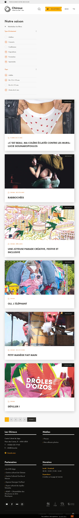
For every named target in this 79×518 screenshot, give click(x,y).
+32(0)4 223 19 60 (13, 445)
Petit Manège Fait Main (22, 355)
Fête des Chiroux (47, 28)
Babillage (45, 46)
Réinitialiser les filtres (13, 27)
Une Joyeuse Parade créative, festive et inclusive (33, 250)
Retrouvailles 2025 (48, 89)
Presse (46, 438)
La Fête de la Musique (49, 33)
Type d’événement (10, 31)
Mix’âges (45, 41)
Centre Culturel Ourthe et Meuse (15, 477)
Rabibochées (16, 197)
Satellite (44, 50)
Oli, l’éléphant (17, 303)
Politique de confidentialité (56, 514)
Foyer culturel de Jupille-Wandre (14, 486)
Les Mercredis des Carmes (50, 37)
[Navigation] (67, 9)
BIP (43, 54)
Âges (6, 69)
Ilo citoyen (45, 71)
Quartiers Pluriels (47, 67)
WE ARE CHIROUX (48, 84)
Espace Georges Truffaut (15, 482)
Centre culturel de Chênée (15, 472)
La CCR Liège (11, 469)
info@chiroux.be (12, 448)
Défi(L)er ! (14, 406)
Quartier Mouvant (48, 63)
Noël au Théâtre (47, 80)
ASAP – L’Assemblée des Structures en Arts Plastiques (14, 493)
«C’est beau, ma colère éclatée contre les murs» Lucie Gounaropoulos (39, 144)
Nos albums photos (51, 442)
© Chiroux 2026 (42, 514)
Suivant (31, 419)
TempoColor (46, 76)
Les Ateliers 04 (47, 58)
